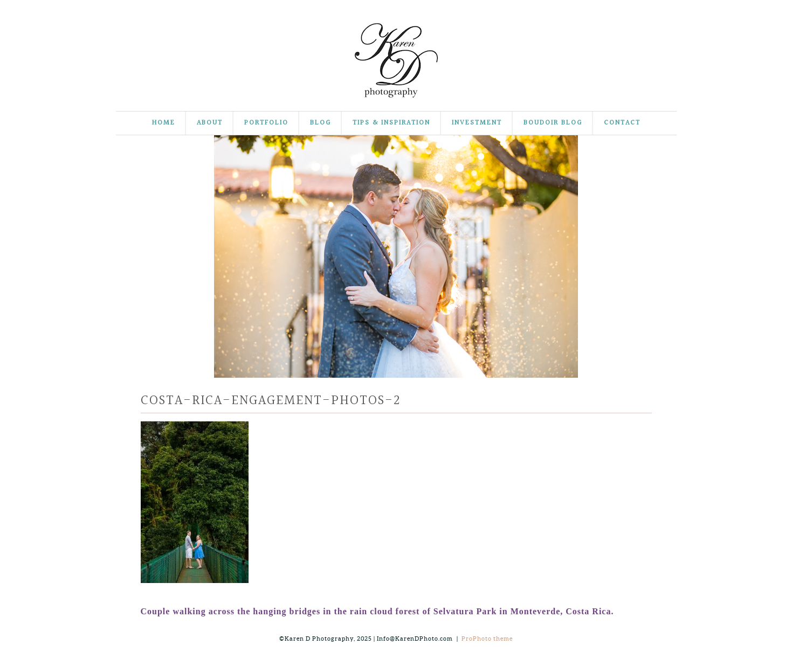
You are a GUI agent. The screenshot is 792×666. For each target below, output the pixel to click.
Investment (477, 123)
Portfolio (266, 123)
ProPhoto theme (487, 638)
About (210, 123)
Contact (622, 123)
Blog (320, 123)
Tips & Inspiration (391, 123)
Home (163, 123)
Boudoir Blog (553, 123)
